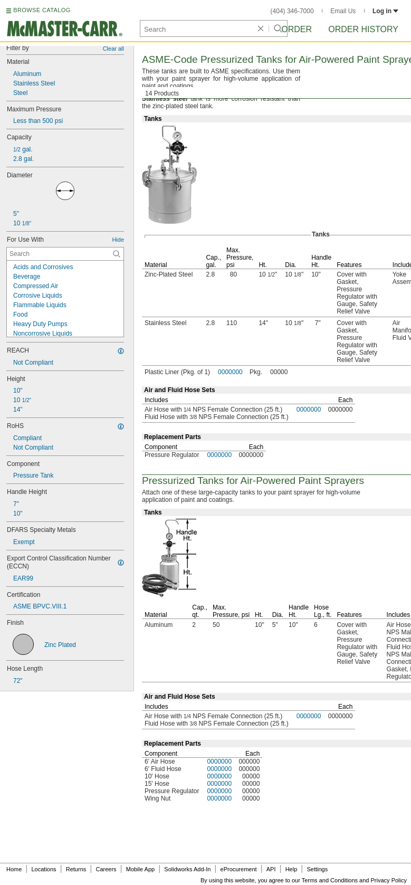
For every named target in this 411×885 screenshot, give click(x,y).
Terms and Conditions (330, 880)
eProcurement (239, 869)
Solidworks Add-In (187, 869)
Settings (317, 869)
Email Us (343, 11)
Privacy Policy (389, 880)
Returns (76, 869)
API (271, 869)
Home (14, 869)
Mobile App (140, 869)
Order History (363, 29)
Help (291, 869)
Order (296, 29)
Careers (105, 869)
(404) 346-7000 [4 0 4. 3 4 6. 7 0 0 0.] (292, 11)
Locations (44, 869)
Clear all (113, 48)
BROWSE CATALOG (41, 10)
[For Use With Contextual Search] (65, 254)
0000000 (230, 372)
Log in (385, 11)
